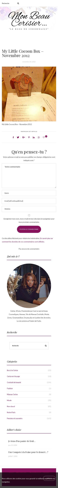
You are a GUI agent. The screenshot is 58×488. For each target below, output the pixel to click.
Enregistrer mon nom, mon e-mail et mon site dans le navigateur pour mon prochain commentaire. (29, 220)
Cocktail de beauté (14, 382)
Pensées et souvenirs (14, 418)
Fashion (10, 388)
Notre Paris (11, 412)
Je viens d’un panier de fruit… (22, 441)
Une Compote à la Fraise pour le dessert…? (28, 452)
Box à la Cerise (12, 370)
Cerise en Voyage (13, 376)
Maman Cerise (12, 394)
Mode (9, 400)
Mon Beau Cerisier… (29, 20)
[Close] (49, 478)
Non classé (11, 406)
